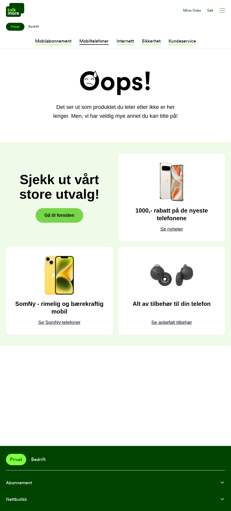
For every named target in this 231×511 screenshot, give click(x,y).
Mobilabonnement (53, 41)
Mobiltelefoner (94, 41)
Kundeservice (182, 41)
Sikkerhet (151, 41)
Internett (125, 41)
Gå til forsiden (59, 215)
